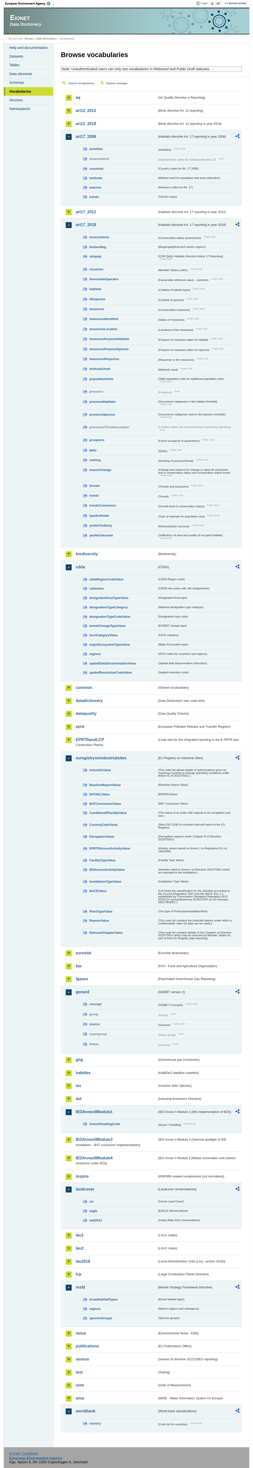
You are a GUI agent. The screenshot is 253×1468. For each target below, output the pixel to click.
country (95, 1423)
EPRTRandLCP (90, 740)
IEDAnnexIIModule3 (94, 1139)
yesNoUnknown (101, 535)
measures (96, 309)
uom (80, 1385)
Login (204, 3)
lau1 (80, 1235)
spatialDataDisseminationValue (112, 663)
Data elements (20, 74)
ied (78, 1099)
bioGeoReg (97, 247)
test (79, 1372)
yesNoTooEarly (100, 525)
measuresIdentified (103, 319)
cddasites (96, 588)
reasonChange (100, 470)
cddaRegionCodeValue (106, 579)
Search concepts (116, 83)
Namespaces (19, 109)
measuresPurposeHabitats (109, 339)
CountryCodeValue (103, 825)
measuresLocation (103, 329)
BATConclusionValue (105, 804)
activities (96, 149)
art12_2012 (86, 110)
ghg (79, 1060)
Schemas (16, 83)
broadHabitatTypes (103, 1299)
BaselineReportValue (105, 785)
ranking (95, 460)
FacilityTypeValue (102, 860)
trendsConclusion (102, 505)
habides (83, 1073)
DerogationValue (101, 836)
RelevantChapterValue (106, 933)
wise (80, 1398)
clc (91, 1201)
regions (95, 654)
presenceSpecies (102, 414)
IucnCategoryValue (103, 635)
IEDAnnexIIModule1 (94, 1112)
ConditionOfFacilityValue (107, 813)
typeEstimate (99, 515)
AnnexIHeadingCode (104, 1124)
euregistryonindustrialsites (101, 758)
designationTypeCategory (108, 607)
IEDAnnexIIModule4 (94, 1158)
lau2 (80, 1248)
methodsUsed (99, 369)
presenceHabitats (102, 402)
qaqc (93, 450)
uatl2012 (95, 1220)
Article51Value (100, 770)
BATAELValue (99, 794)
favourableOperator (104, 279)
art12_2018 (86, 124)
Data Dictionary (46, 38)
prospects (96, 440)
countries (96, 168)
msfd (80, 1287)
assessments (99, 237)
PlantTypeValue (100, 911)
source (94, 1024)
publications (87, 1346)
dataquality (86, 713)
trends (94, 197)
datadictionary (89, 701)
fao (79, 966)
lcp (78, 1274)
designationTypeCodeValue (109, 616)
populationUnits (101, 379)
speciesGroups (100, 1318)
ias (78, 1086)
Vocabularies (20, 91)
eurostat (83, 953)
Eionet (29, 38)
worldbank (85, 1411)
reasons (95, 187)
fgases (82, 979)
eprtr (80, 726)
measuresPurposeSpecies (108, 349)
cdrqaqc (95, 256)
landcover (85, 1189)
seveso (82, 1359)
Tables (14, 65)
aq (78, 97)
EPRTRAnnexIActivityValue (109, 848)
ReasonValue (99, 920)
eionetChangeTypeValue (107, 626)
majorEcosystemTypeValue (109, 644)
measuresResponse (104, 359)
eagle (93, 1211)
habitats (95, 289)
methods (95, 178)
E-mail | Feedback (23, 1453)
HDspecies (97, 299)
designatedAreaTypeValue (108, 598)
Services (16, 100)
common (84, 687)
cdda (80, 567)
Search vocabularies (81, 83)
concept (95, 1004)
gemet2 (82, 992)
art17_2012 (86, 212)
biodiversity (87, 554)
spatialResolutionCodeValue (110, 672)
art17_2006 (86, 136)
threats (94, 486)
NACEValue (97, 891)
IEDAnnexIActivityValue (107, 870)
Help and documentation (28, 48)
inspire (82, 1176)
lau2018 (83, 1261)
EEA (29, 3)
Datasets (16, 56)
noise (81, 1333)
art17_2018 (86, 225)
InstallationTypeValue (105, 881)
